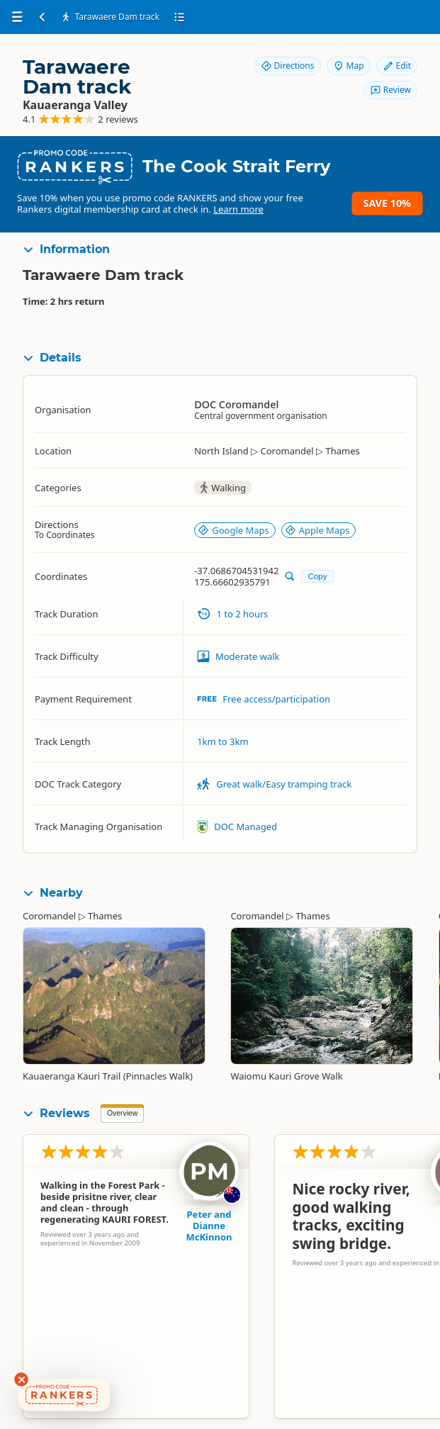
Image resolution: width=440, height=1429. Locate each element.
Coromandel (49, 915)
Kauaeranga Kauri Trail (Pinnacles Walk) (108, 1076)
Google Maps (233, 530)
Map (348, 66)
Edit (397, 66)
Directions (288, 66)
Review (390, 90)
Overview (122, 1113)
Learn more (238, 209)
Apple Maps (317, 530)
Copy (317, 576)
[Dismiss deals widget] (21, 1379)
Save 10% (387, 203)
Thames (105, 915)
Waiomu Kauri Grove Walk (286, 1076)
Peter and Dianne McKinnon (209, 1225)
